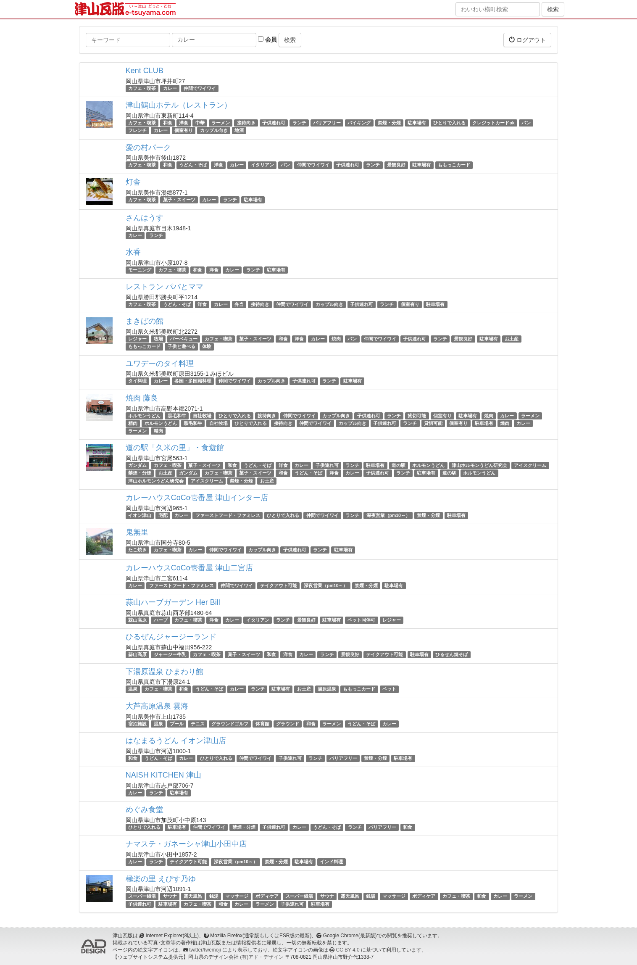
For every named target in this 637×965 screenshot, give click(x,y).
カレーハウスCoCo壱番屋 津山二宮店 (189, 568)
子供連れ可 (273, 122)
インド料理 (331, 861)
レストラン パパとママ (164, 286)
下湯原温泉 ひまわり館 (164, 671)
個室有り (183, 130)
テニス (198, 723)
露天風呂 (193, 896)
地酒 (239, 130)
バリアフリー (327, 122)
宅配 (163, 515)
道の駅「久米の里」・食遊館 (175, 447)
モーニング (139, 269)
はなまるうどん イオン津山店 (176, 740)
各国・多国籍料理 (192, 381)
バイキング (359, 122)
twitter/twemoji (205, 950)
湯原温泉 (327, 689)
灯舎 (133, 182)
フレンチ (137, 130)
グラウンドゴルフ (229, 723)
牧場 (158, 338)
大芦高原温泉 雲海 (157, 706)
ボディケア (267, 896)
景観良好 (396, 165)
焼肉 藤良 (142, 398)
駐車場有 (417, 122)
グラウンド (287, 723)
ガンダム (137, 465)
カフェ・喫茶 (142, 88)
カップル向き (214, 130)
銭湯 (213, 896)
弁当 (239, 304)
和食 (167, 122)
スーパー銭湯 (142, 896)
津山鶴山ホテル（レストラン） (179, 105)
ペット (389, 689)
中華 (200, 122)
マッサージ (236, 896)
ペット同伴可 (361, 619)
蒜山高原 (137, 619)
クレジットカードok (493, 122)
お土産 (512, 338)
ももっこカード (454, 165)
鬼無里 (137, 532)
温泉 (132, 689)
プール (177, 723)
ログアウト (527, 39)
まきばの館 (144, 321)
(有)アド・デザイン (262, 957)
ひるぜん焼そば (451, 654)
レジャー (137, 338)
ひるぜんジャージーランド (171, 637)
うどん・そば (193, 165)
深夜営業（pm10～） (388, 515)
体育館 (262, 723)
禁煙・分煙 (389, 122)
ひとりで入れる (449, 122)
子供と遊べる (181, 346)
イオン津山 (139, 515)
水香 (133, 252)
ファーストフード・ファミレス (227, 515)
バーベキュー (183, 338)
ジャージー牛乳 (170, 654)
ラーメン (220, 122)
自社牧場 (202, 415)
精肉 (132, 423)
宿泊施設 (137, 723)
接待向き (246, 122)
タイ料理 (137, 381)
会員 (267, 39)
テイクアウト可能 (278, 585)
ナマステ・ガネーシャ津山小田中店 (186, 844)
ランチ (299, 122)
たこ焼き (137, 549)
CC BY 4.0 (348, 950)
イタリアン (262, 165)
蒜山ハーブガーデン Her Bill (173, 602)
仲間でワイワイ (200, 88)
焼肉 (336, 338)
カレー (170, 88)
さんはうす (144, 218)
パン (526, 122)
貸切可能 (417, 415)
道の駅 (398, 465)
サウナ (170, 896)
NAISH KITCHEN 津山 (163, 775)
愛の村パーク (148, 147)
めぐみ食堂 (144, 809)
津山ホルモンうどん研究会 (479, 465)
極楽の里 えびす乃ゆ (161, 879)
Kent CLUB (144, 70)
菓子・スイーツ (179, 199)
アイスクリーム (530, 465)
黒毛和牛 (177, 415)
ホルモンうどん (144, 415)
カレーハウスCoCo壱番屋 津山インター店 (197, 497)
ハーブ (161, 619)
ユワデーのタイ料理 (160, 363)
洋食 (183, 122)
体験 (206, 346)
